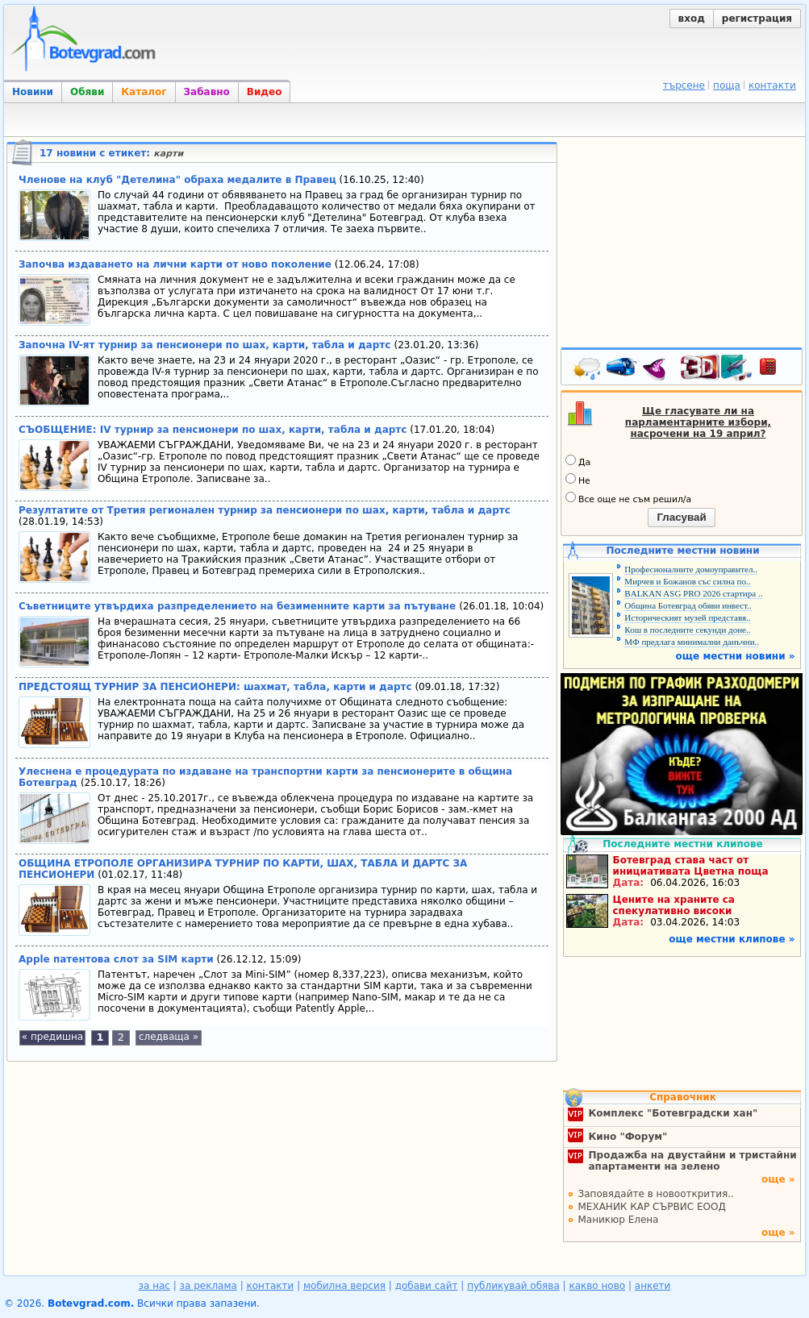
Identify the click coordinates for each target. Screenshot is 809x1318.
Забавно (207, 92)
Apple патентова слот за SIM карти (116, 959)
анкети (653, 1285)
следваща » (168, 1036)
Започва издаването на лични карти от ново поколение (175, 264)
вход (691, 18)
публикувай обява (513, 1285)
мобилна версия (344, 1285)
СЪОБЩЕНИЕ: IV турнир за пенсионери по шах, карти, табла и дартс (213, 429)
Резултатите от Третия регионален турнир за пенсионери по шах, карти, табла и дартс (265, 510)
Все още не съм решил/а (628, 498)
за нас (154, 1285)
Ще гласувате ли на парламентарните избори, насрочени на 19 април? (698, 422)
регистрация (757, 18)
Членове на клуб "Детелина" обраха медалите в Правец (177, 179)
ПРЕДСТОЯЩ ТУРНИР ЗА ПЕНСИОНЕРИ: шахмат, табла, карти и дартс (215, 686)
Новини (32, 92)
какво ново (597, 1285)
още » (778, 1179)
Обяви (87, 92)
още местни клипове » (731, 939)
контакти (772, 85)
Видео (264, 92)
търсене (684, 85)
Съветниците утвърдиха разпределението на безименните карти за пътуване (239, 606)
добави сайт (426, 1285)
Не (577, 479)
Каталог (143, 92)
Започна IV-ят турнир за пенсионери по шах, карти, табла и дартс (206, 345)
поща (726, 85)
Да (577, 461)
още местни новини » (735, 656)
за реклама (208, 1285)
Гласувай (681, 517)
